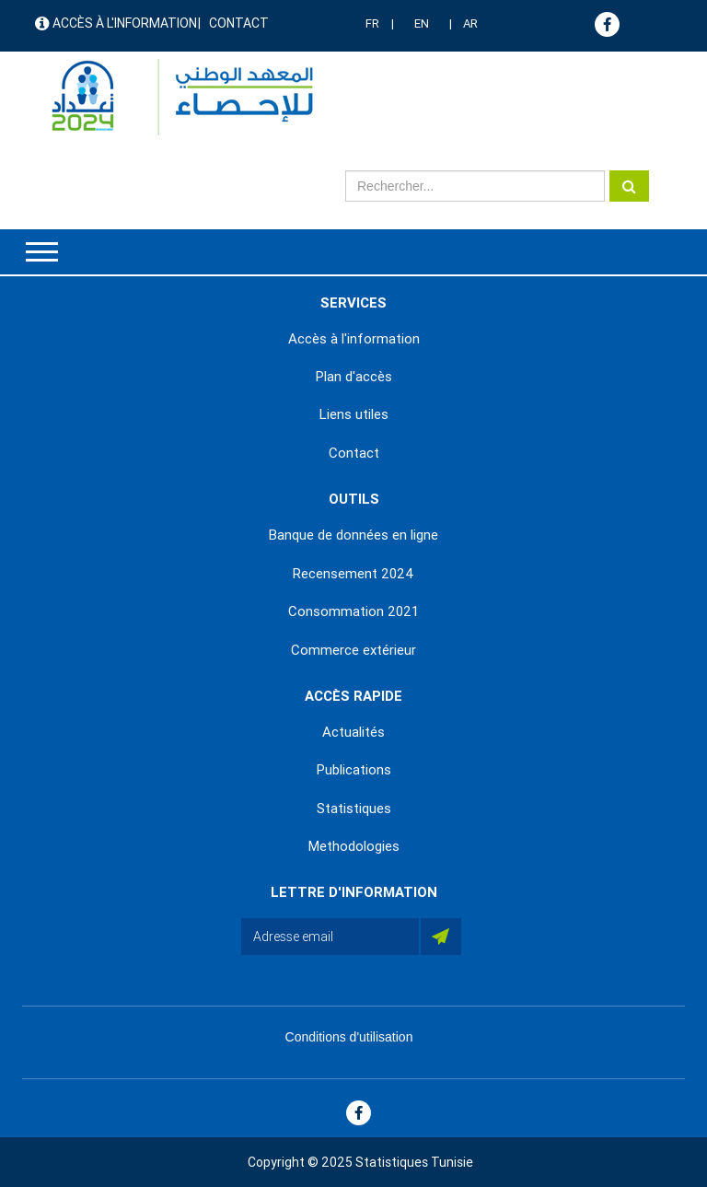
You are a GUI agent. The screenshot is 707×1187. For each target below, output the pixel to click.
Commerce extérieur (353, 650)
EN (421, 23)
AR (470, 23)
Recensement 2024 (353, 573)
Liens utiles (353, 414)
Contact (239, 23)
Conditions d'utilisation (349, 1037)
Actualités (353, 732)
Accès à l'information (124, 23)
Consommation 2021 (353, 611)
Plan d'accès (354, 376)
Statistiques (354, 808)
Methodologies (354, 846)
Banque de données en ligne (353, 535)
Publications (354, 770)
